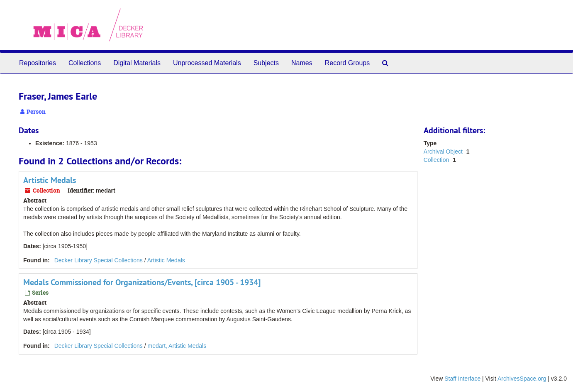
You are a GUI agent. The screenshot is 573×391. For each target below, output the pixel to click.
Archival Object (444, 151)
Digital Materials (137, 62)
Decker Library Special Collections (98, 260)
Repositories (37, 62)
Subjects (266, 62)
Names (301, 62)
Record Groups (347, 62)
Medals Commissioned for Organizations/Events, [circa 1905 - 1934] (142, 282)
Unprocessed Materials (207, 62)
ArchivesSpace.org (521, 378)
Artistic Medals (49, 180)
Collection (437, 159)
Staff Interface (462, 378)
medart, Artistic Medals (177, 345)
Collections (84, 62)
